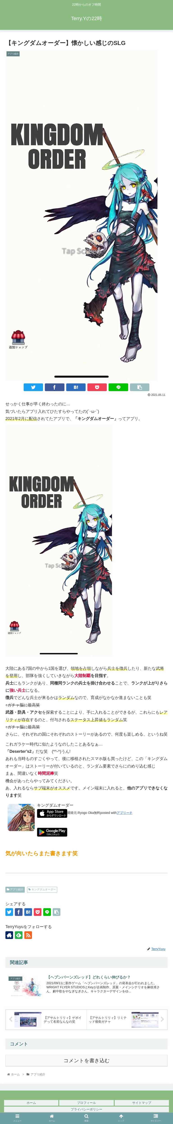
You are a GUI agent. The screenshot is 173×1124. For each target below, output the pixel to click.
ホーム (31, 1103)
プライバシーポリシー (86, 1109)
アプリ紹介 (15, 889)
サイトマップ (141, 1103)
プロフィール (86, 1103)
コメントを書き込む (87, 1061)
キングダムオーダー (42, 889)
